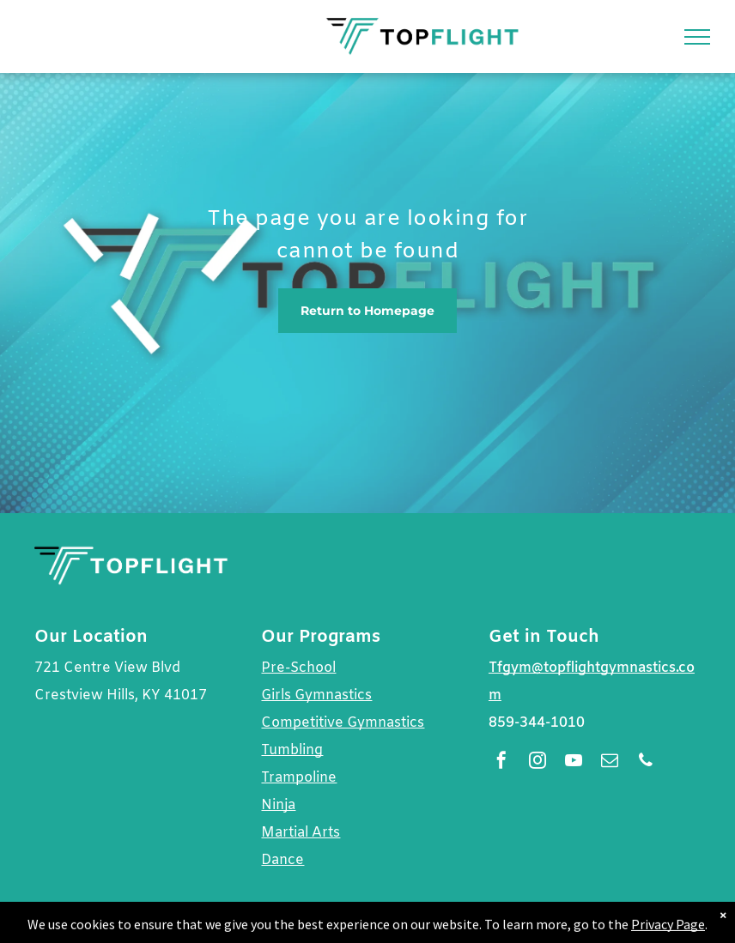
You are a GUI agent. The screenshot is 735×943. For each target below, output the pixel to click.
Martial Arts (300, 833)
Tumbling (292, 750)
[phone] (646, 762)
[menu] (697, 37)
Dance (282, 860)
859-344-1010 (537, 723)
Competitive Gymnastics (342, 723)
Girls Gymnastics (316, 695)
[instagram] (537, 762)
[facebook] (501, 762)
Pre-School (298, 668)
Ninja (278, 805)
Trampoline (299, 778)
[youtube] (573, 762)
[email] (610, 762)
